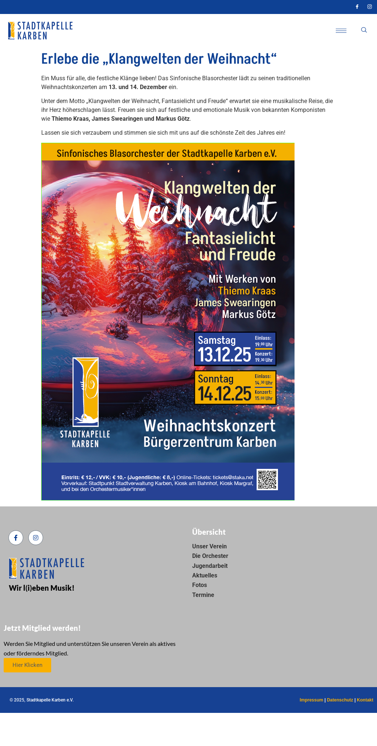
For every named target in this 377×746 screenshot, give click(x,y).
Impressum (311, 700)
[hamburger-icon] (341, 31)
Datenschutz (340, 700)
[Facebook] (357, 7)
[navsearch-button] (364, 30)
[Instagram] (369, 7)
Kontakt (365, 700)
